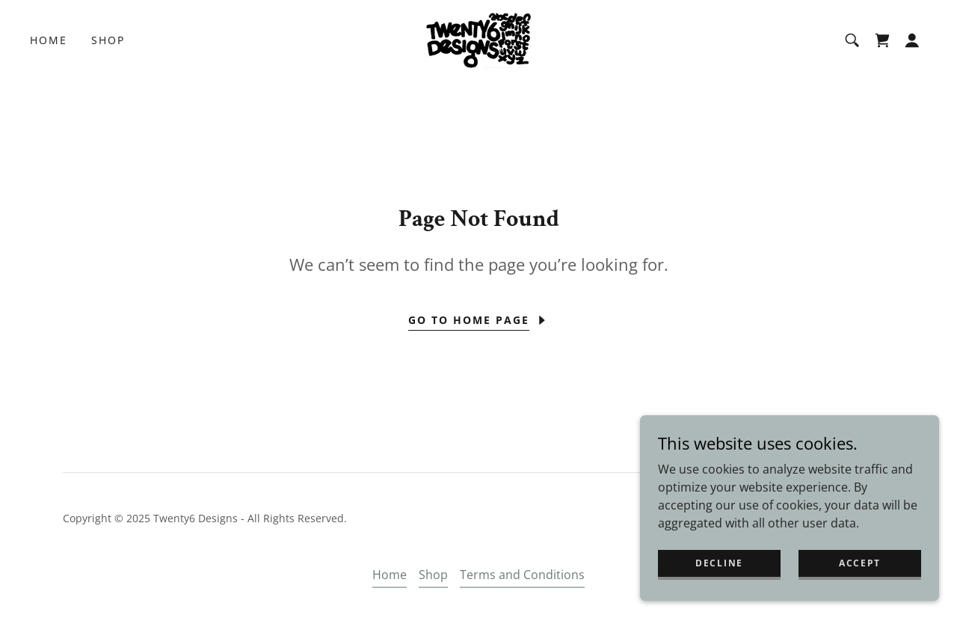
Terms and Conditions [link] (522, 574)
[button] (912, 40)
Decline (719, 563)
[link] (478, 39)
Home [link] (48, 40)
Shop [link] (108, 40)
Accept (860, 563)
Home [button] (389, 574)
